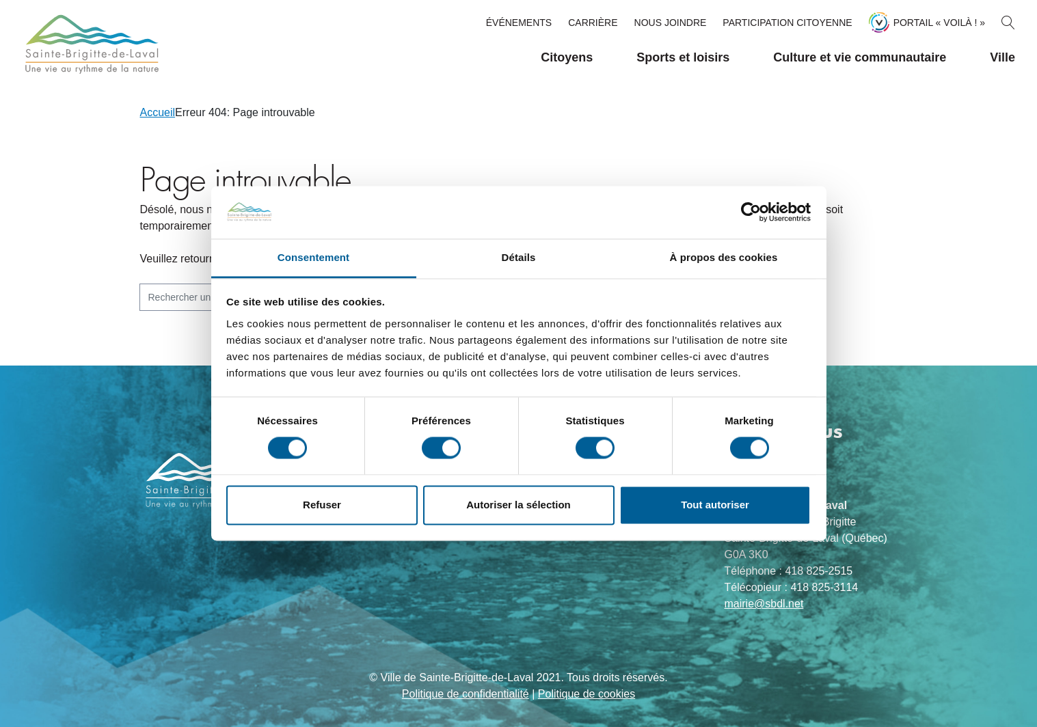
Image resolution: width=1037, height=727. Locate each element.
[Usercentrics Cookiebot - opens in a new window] (751, 212)
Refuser (322, 504)
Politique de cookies (586, 694)
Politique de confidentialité (465, 694)
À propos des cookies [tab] (724, 257)
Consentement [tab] (313, 257)
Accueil (158, 112)
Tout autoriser (715, 504)
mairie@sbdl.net (764, 603)
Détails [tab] (519, 257)
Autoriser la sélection (518, 504)
